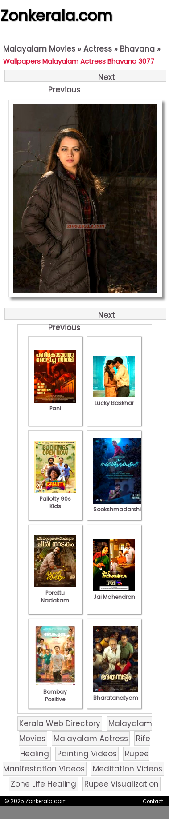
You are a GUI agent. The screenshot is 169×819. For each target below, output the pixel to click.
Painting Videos (87, 753)
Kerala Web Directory (59, 723)
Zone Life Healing (43, 784)
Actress (97, 49)
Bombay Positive (55, 691)
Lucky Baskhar (114, 399)
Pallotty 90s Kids (55, 498)
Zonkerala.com (56, 15)
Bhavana (137, 49)
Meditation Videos (127, 768)
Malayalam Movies (39, 49)
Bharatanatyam (115, 694)
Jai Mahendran (114, 593)
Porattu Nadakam (55, 593)
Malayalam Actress (91, 738)
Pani (55, 404)
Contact (153, 801)
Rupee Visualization (121, 784)
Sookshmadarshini (119, 505)
